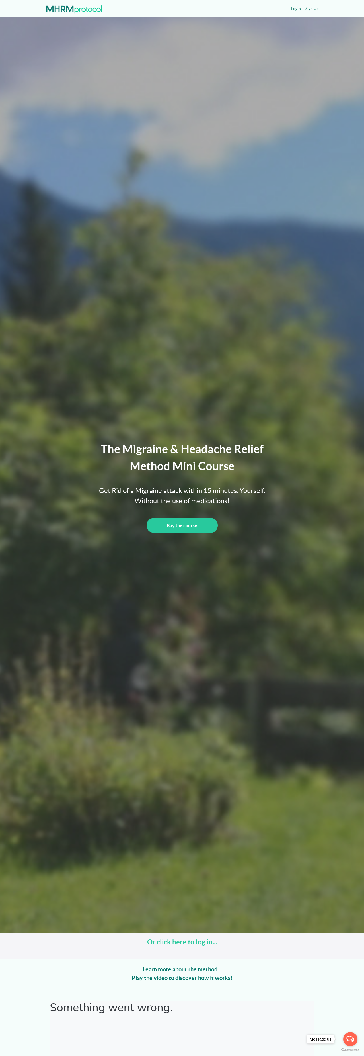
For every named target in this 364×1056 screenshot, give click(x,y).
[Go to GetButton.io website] (350, 1050)
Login (296, 8)
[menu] (303, 8)
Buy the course (182, 525)
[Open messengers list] (350, 1039)
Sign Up (312, 8)
